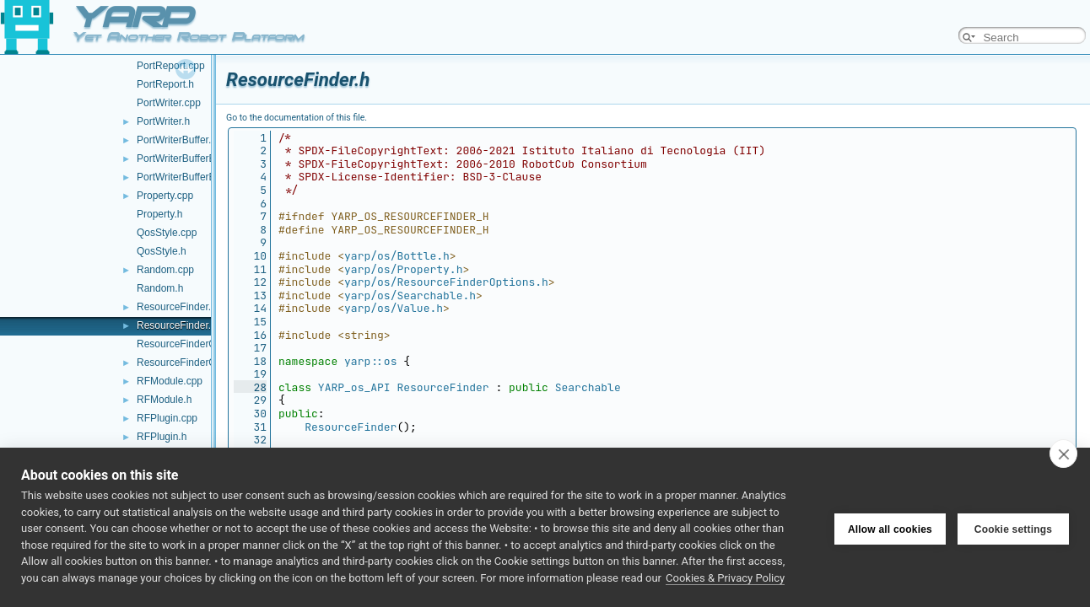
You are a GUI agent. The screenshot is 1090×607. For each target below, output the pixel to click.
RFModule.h (164, 400)
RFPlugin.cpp (167, 418)
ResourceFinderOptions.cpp (199, 344)
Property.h (159, 214)
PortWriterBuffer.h (177, 140)
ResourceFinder (442, 387)
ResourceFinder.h (177, 325)
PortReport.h (165, 84)
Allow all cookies (890, 528)
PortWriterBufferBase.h (188, 177)
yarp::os (370, 361)
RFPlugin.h (161, 437)
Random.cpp (165, 270)
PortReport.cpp (171, 66)
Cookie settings (1013, 528)
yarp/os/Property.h (403, 269)
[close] (1063, 453)
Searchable (588, 387)
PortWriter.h (163, 121)
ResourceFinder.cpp (182, 307)
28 (250, 387)
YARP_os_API (354, 387)
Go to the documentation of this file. (296, 117)
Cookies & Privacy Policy (725, 578)
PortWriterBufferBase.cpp (194, 158)
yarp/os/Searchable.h (410, 295)
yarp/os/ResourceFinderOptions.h (446, 282)
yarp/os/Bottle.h (397, 256)
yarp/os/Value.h (393, 308)
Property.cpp (165, 195)
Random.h (160, 288)
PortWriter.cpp (169, 103)
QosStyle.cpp (167, 233)
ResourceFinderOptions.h (194, 362)
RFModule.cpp (169, 381)
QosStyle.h (161, 251)
